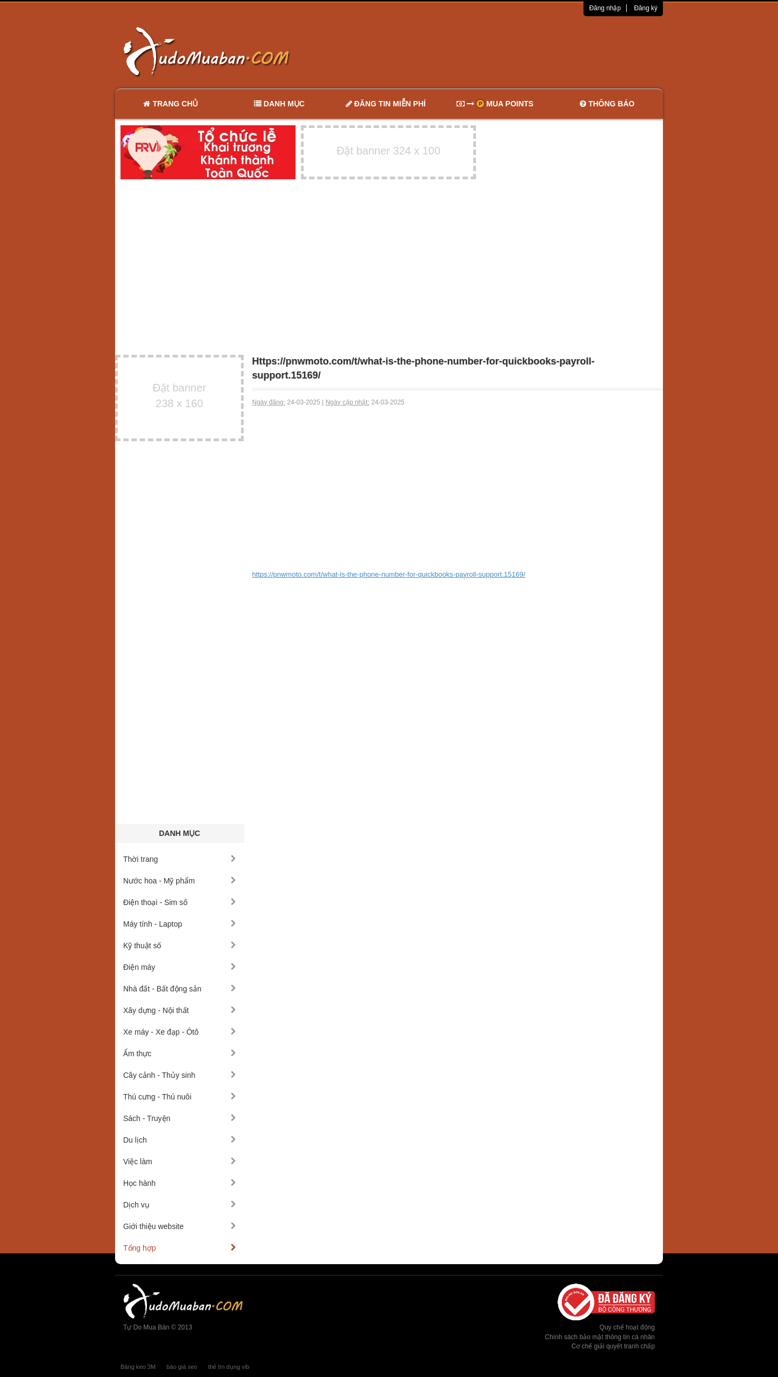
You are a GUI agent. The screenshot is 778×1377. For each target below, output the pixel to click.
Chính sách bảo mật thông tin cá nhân (600, 1337)
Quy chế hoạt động (627, 1327)
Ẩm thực (179, 1053)
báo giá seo (181, 1367)
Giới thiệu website (179, 1226)
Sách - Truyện (179, 1118)
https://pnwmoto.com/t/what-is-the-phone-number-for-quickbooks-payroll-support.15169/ (389, 574)
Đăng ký (646, 8)
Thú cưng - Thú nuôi (179, 1096)
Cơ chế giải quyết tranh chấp (613, 1346)
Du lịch (179, 1140)
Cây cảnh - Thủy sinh (179, 1075)
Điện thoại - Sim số (179, 902)
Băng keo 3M (138, 1367)
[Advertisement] (503, 51)
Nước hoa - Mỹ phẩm (179, 880)
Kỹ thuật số (179, 945)
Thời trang (179, 859)
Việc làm (179, 1161)
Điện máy (179, 967)
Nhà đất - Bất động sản (179, 988)
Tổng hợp (179, 1248)
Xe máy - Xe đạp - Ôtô (179, 1032)
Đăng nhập (605, 8)
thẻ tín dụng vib (228, 1367)
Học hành (179, 1183)
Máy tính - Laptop (179, 924)
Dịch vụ (179, 1204)
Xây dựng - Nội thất (179, 1010)
